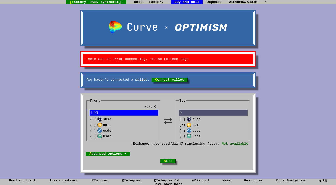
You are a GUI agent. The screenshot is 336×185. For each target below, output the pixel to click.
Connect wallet (169, 81)
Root (129, 2)
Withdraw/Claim (252, 2)
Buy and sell (183, 2)
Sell (168, 168)
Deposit (216, 2)
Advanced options (124, 160)
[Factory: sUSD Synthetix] (83, 3)
